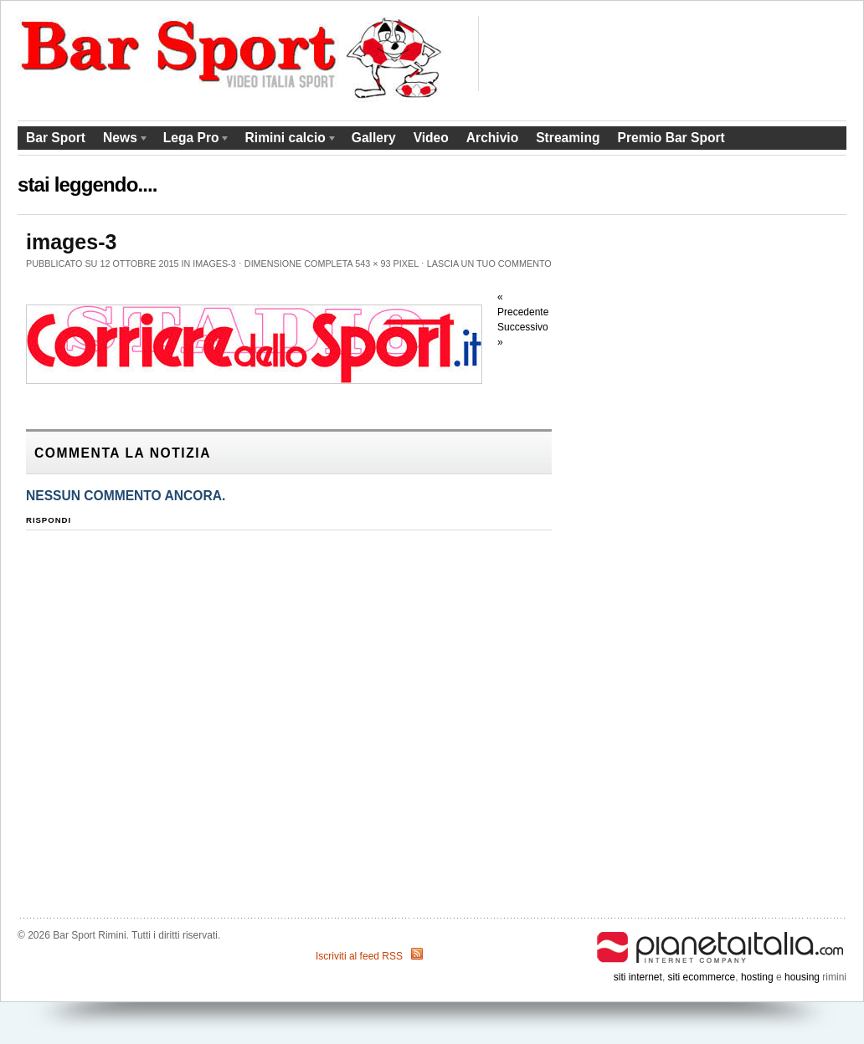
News (122, 140)
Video (431, 137)
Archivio (492, 137)
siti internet (638, 977)
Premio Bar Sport (670, 137)
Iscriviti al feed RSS (359, 956)
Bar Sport (55, 137)
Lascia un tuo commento (489, 263)
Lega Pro (193, 140)
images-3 (214, 263)
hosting (757, 977)
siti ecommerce (702, 977)
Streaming (567, 137)
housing (802, 977)
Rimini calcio (287, 140)
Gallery (374, 137)
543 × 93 (372, 263)
